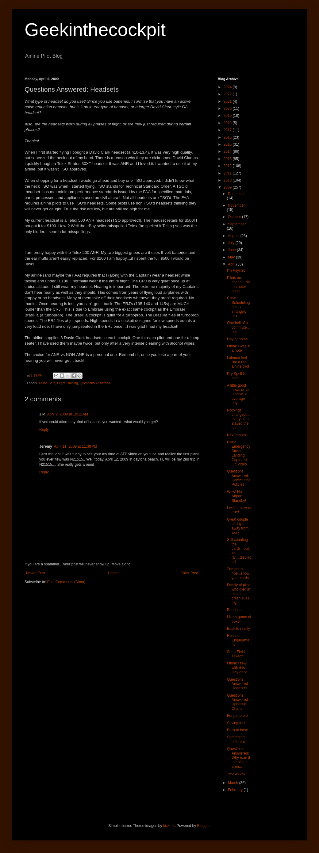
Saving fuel (236, 723)
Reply (44, 429)
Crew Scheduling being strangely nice (238, 307)
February (236, 790)
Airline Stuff (46, 383)
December (236, 194)
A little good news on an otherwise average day (238, 394)
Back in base (237, 730)
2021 (228, 101)
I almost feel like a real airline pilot (238, 362)
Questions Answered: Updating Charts (238, 702)
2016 (228, 137)
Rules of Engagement (238, 640)
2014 (228, 151)
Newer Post (35, 573)
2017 (228, 130)
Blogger (203, 826)
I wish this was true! (239, 510)
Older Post (189, 573)
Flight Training (67, 383)
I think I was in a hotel (238, 348)
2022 (228, 94)
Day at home (237, 339)
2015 (228, 144)
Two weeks (236, 773)
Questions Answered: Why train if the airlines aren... (238, 758)
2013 (228, 159)
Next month (236, 435)
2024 (228, 87)
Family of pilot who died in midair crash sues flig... (238, 594)
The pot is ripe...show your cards (238, 573)
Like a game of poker (239, 619)
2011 (228, 173)
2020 (228, 108)
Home (113, 573)
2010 (228, 180)
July (232, 243)
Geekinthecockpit (95, 29)
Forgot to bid (237, 715)
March (233, 783)
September (237, 224)
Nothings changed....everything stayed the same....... (238, 419)
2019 (228, 115)
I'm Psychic (236, 270)
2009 (228, 187)
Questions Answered (95, 383)
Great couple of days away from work (237, 526)
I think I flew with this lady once (237, 667)
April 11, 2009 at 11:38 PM (75, 446)
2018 (228, 123)
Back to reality (238, 628)
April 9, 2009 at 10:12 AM (67, 414)
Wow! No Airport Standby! (236, 496)
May (232, 257)
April (232, 264)
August (234, 236)
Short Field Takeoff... (236, 654)
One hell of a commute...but (238, 327)
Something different (236, 739)
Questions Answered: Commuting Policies (238, 478)
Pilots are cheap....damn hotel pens (238, 284)
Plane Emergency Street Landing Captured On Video (238, 453)
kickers (169, 826)
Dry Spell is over (236, 376)
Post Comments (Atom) (66, 582)
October (235, 217)
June (232, 250)
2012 (228, 166)
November (236, 205)
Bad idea (234, 610)
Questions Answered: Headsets (238, 683)
